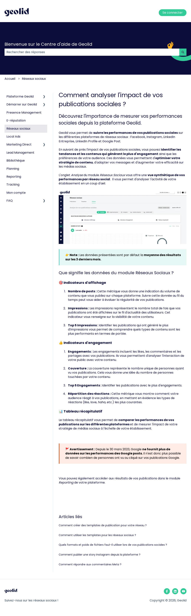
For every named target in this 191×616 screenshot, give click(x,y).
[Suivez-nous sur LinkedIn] (175, 591)
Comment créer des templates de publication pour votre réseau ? (103, 525)
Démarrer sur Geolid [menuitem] (21, 104)
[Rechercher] (182, 52)
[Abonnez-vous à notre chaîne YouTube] (183, 591)
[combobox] (92, 52)
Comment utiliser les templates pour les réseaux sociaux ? (97, 535)
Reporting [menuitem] (13, 176)
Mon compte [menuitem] (16, 192)
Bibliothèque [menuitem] (15, 160)
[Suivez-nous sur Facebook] (167, 591)
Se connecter (173, 12)
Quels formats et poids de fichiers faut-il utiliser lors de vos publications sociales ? (113, 545)
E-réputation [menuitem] (16, 120)
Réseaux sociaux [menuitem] (18, 128)
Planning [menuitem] (12, 168)
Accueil (10, 79)
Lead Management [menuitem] (20, 152)
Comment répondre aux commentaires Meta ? (90, 564)
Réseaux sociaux (34, 79)
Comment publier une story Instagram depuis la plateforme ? (99, 554)
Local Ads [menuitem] (13, 136)
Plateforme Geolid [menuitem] (20, 96)
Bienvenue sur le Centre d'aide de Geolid (48, 44)
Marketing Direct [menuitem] (19, 144)
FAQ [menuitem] (9, 200)
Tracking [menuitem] (12, 184)
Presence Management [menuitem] (24, 112)
